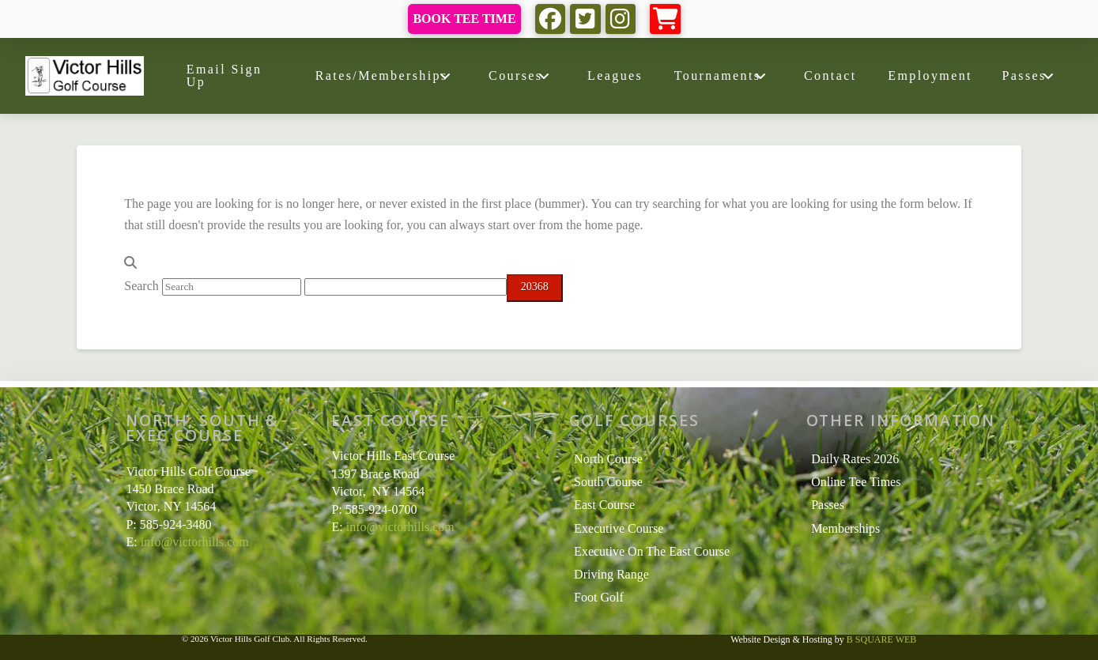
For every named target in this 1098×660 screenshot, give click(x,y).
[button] (665, 19)
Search (141, 285)
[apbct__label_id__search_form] (405, 287)
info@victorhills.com (195, 542)
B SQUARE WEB (881, 639)
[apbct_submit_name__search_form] (535, 288)
